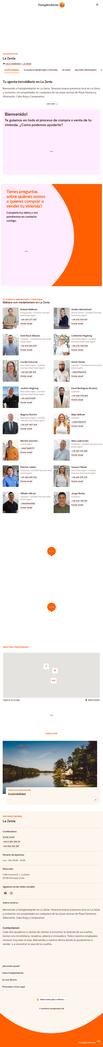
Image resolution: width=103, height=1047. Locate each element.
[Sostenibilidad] (95, 800)
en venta (66, 70)
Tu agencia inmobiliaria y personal (41, 70)
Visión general (11, 70)
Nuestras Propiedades (86, 70)
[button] (94, 5)
